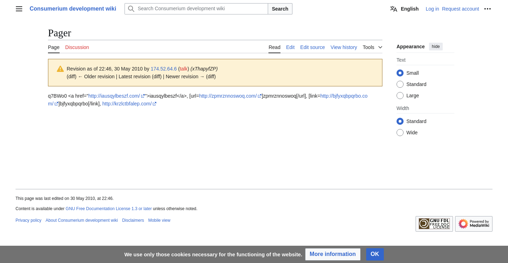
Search (280, 9)
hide (436, 46)
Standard (416, 84)
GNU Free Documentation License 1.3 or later (109, 208)
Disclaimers (133, 220)
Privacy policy (28, 220)
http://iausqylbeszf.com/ (114, 96)
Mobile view (159, 220)
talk (184, 69)
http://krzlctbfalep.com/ (127, 103)
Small (412, 73)
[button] (333, 254)
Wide (412, 132)
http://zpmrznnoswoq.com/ (227, 96)
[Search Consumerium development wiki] (196, 8)
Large (412, 95)
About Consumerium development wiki (82, 220)
